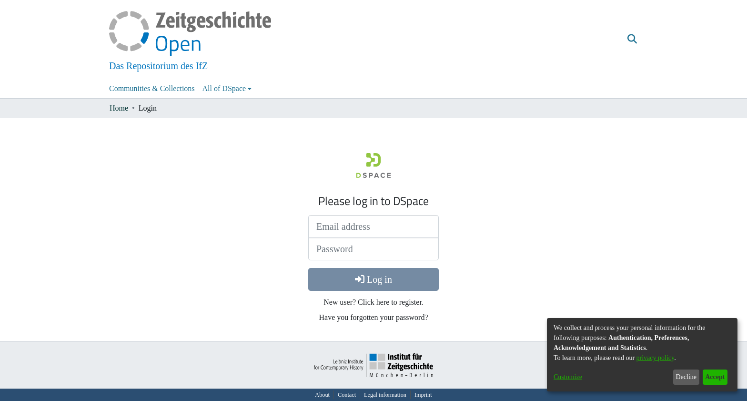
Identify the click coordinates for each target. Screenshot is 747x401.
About (322, 394)
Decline (686, 376)
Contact (347, 394)
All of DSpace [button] (224, 88)
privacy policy (655, 357)
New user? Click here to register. (373, 302)
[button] (632, 39)
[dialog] (642, 354)
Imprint (423, 394)
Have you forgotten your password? (373, 317)
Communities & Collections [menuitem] (152, 88)
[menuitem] (227, 88)
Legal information (385, 394)
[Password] (373, 248)
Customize (568, 376)
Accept (715, 376)
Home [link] (119, 108)
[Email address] (373, 226)
